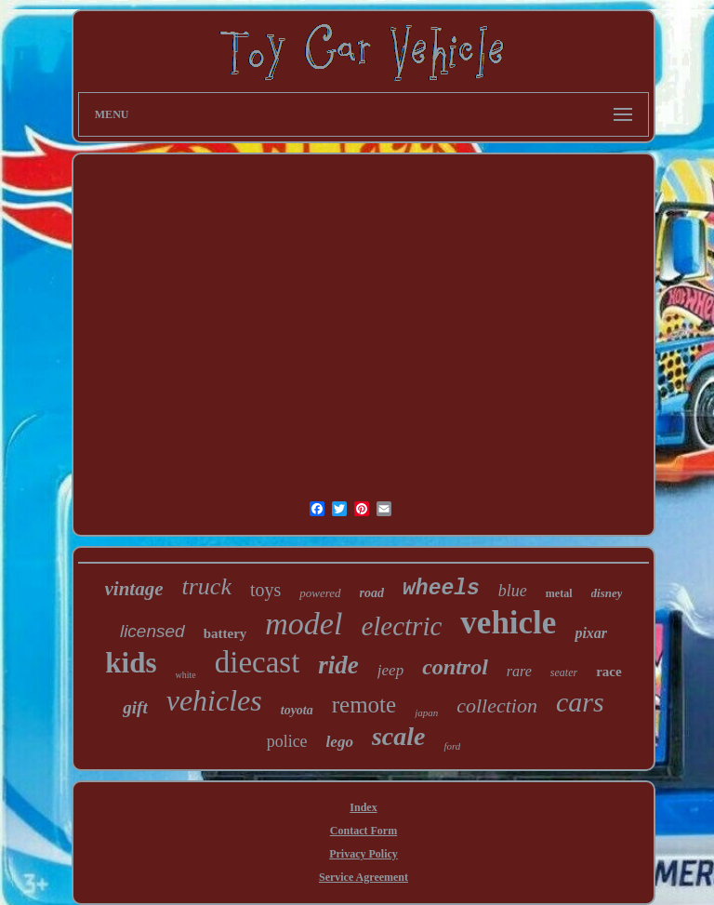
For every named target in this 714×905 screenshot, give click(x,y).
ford (451, 746)
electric (401, 626)
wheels (441, 589)
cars (580, 701)
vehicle (508, 623)
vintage (134, 589)
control (455, 667)
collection (496, 705)
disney (607, 593)
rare (519, 671)
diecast (257, 662)
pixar (591, 633)
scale (399, 736)
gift (135, 707)
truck (206, 586)
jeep (390, 670)
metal (559, 593)
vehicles (214, 700)
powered (319, 593)
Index (363, 807)
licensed (152, 631)
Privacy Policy (363, 853)
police (287, 741)
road (372, 593)
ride (338, 665)
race (608, 671)
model (303, 623)
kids (130, 662)
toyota (297, 710)
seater (563, 672)
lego (339, 742)
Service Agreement (363, 877)
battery (225, 633)
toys (265, 589)
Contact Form (363, 830)
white (186, 675)
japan (426, 712)
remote (364, 704)
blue (512, 590)
